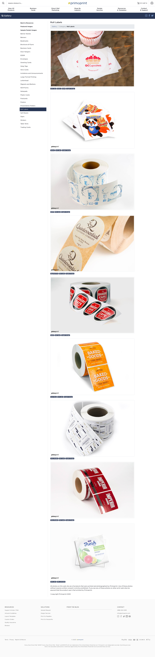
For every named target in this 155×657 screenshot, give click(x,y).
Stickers (23, 120)
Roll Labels (24, 109)
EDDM (22, 55)
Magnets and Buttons (27, 84)
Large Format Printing (28, 77)
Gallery (54, 26)
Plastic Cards (25, 95)
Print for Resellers (46, 616)
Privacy (11, 639)
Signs (22, 116)
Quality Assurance (10, 622)
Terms (6, 639)
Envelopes (24, 59)
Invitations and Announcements (31, 73)
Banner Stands (25, 34)
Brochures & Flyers (27, 44)
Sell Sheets (24, 113)
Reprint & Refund (20, 639)
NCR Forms (24, 88)
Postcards (23, 98)
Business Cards (25, 48)
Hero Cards (24, 70)
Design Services (45, 613)
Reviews (7, 625)
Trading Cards (25, 127)
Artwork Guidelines (10, 613)
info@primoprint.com (123, 613)
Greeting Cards (25, 62)
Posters (23, 102)
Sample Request (46, 610)
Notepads (23, 91)
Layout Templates (10, 616)
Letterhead (24, 80)
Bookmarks (24, 41)
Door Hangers (25, 52)
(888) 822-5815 (122, 610)
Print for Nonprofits (47, 619)
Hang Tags (24, 66)
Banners (23, 37)
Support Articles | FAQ (11, 610)
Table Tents (24, 124)
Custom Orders (9, 619)
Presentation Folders (27, 106)
